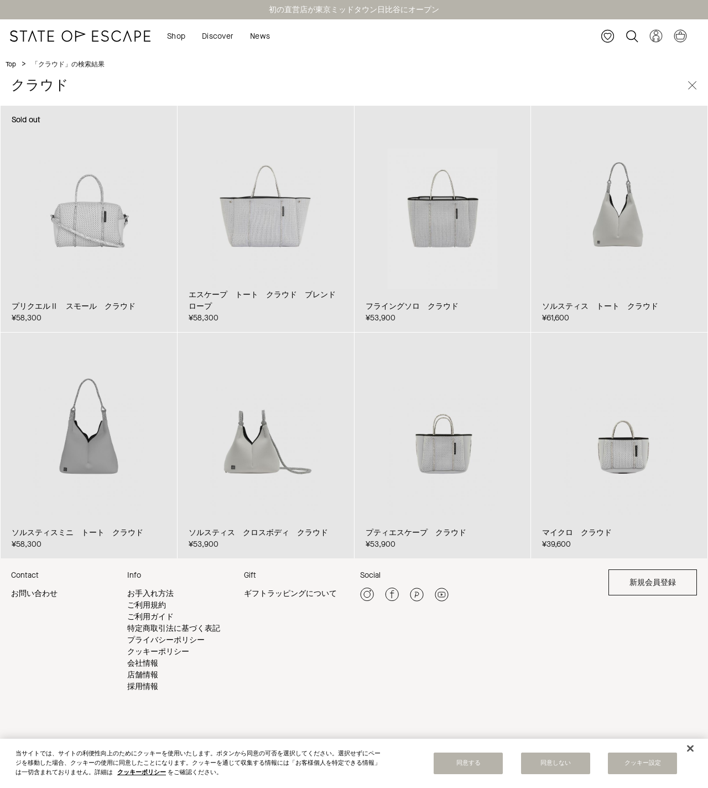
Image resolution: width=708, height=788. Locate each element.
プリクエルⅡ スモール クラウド (74, 306)
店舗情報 (142, 675)
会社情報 (142, 663)
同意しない (555, 765)
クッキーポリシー (158, 651)
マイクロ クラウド (577, 532)
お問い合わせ (34, 593)
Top (11, 64)
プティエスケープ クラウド (416, 532)
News (260, 36)
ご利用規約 (146, 605)
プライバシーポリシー (166, 640)
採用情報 (142, 686)
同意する (468, 765)
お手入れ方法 (150, 593)
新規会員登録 (652, 582)
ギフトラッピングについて (290, 593)
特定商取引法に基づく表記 (173, 628)
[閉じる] (690, 751)
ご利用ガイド (150, 616)
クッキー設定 (643, 765)
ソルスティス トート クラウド (600, 306)
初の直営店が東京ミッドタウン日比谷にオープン (354, 9)
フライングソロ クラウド (412, 306)
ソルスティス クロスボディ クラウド (258, 532)
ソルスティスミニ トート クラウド (77, 532)
